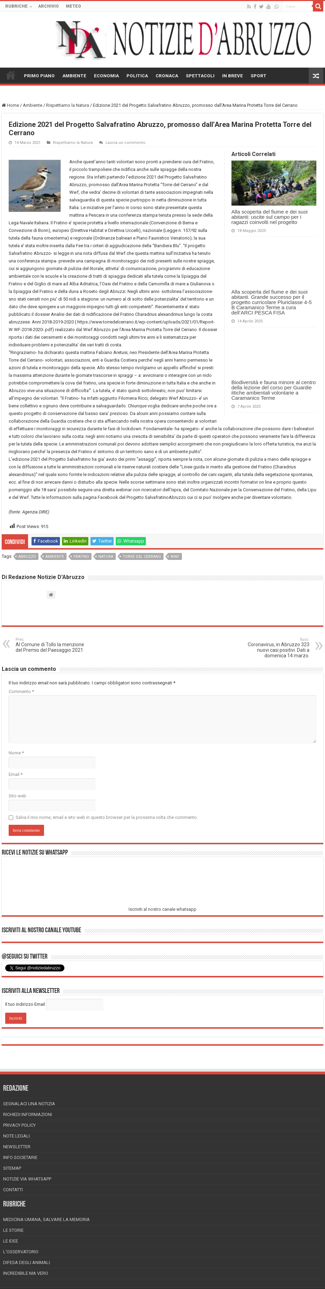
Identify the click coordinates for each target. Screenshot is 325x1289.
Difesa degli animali (26, 1262)
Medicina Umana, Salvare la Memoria (46, 1219)
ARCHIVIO (48, 6)
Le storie (13, 1230)
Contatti (13, 1189)
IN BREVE (232, 75)
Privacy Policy (19, 1125)
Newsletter (16, 1146)
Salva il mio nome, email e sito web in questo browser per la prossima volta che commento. (107, 817)
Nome (16, 752)
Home (10, 105)
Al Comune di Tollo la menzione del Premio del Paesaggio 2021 (51, 645)
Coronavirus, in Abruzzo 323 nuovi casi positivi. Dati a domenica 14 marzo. (273, 647)
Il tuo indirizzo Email (25, 1004)
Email (16, 774)
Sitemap (12, 1168)
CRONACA (167, 75)
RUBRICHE (16, 6)
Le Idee (10, 1241)
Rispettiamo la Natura (67, 105)
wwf (174, 556)
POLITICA (137, 75)
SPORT (258, 75)
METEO (73, 6)
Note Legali (16, 1136)
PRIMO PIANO (39, 75)
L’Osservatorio (20, 1251)
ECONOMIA (106, 75)
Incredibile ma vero (25, 1273)
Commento (21, 691)
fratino (81, 556)
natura (105, 556)
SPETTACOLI (200, 75)
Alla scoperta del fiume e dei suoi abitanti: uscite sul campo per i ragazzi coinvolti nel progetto (269, 217)
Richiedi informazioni (27, 1114)
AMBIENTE (74, 75)
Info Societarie (20, 1157)
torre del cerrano (142, 556)
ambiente (54, 556)
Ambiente (32, 105)
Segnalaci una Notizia (29, 1103)
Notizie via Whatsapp (27, 1179)
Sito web (17, 795)
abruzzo (27, 556)
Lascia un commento (126, 142)
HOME (11, 75)
